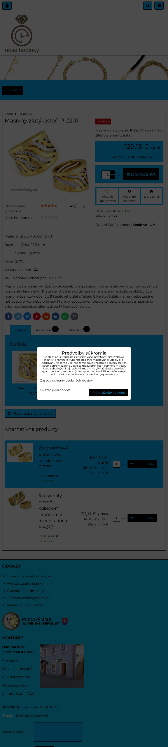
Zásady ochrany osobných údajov (66, 380)
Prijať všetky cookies (108, 393)
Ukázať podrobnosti (56, 390)
